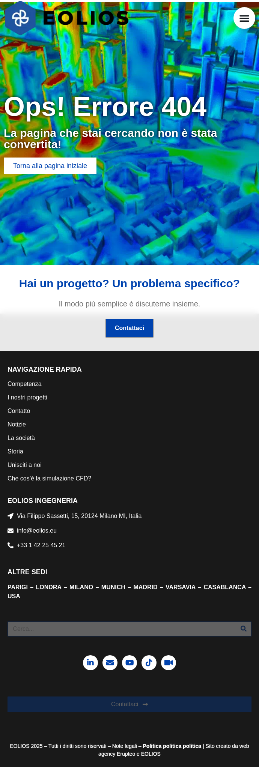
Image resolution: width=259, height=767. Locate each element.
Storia (15, 451)
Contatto (19, 411)
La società (21, 438)
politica (171, 746)
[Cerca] (243, 629)
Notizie (17, 424)
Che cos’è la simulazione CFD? (49, 478)
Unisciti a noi (25, 465)
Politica (152, 746)
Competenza (25, 384)
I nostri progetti (27, 397)
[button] (244, 18)
